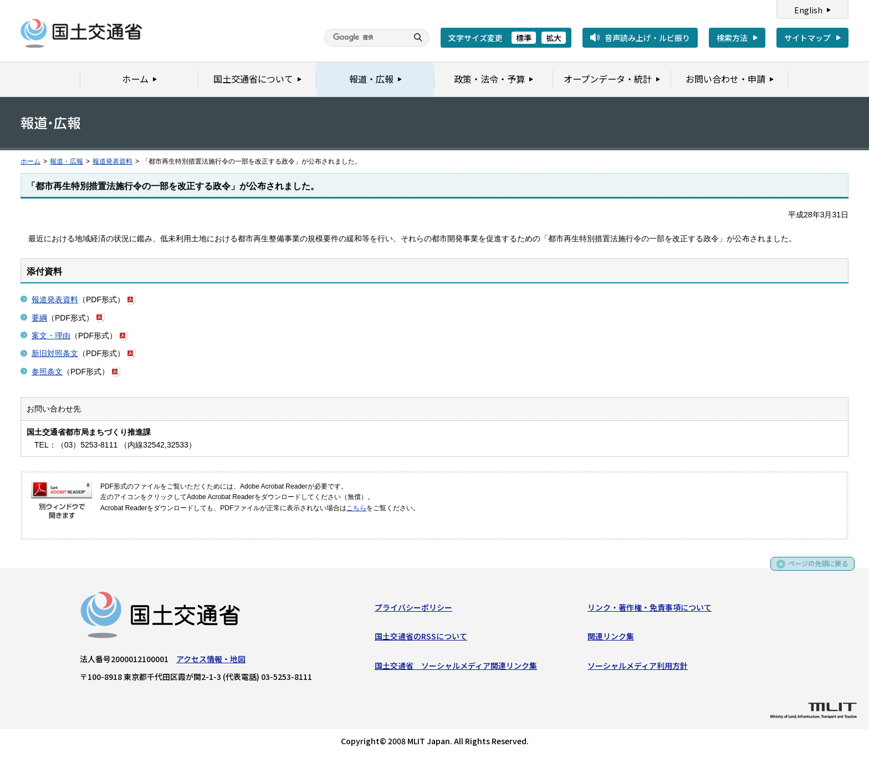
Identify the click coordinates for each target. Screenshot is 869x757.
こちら (356, 508)
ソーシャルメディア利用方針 (637, 667)
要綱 (39, 317)
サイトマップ (807, 37)
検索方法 (732, 37)
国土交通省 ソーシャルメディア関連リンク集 (456, 667)
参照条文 (47, 371)
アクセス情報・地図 (211, 661)
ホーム (30, 161)
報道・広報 (66, 161)
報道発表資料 (112, 161)
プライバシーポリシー (413, 609)
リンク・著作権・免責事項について (649, 609)
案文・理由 (51, 335)
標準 (523, 37)
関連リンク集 (610, 638)
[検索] (365, 37)
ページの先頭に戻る (814, 570)
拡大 (553, 37)
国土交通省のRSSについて (421, 638)
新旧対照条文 (55, 353)
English (808, 10)
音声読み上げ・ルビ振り (647, 37)
